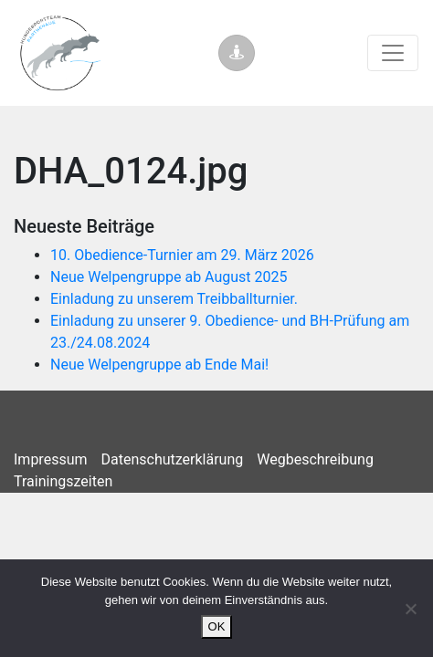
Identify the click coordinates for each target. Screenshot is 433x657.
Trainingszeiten (63, 481)
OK (217, 626)
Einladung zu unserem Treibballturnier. (174, 299)
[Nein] (410, 609)
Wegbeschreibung (315, 459)
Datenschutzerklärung (172, 459)
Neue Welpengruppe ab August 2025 (169, 277)
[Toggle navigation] (392, 53)
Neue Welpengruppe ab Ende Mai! (159, 364)
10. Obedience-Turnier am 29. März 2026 (182, 255)
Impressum (51, 459)
